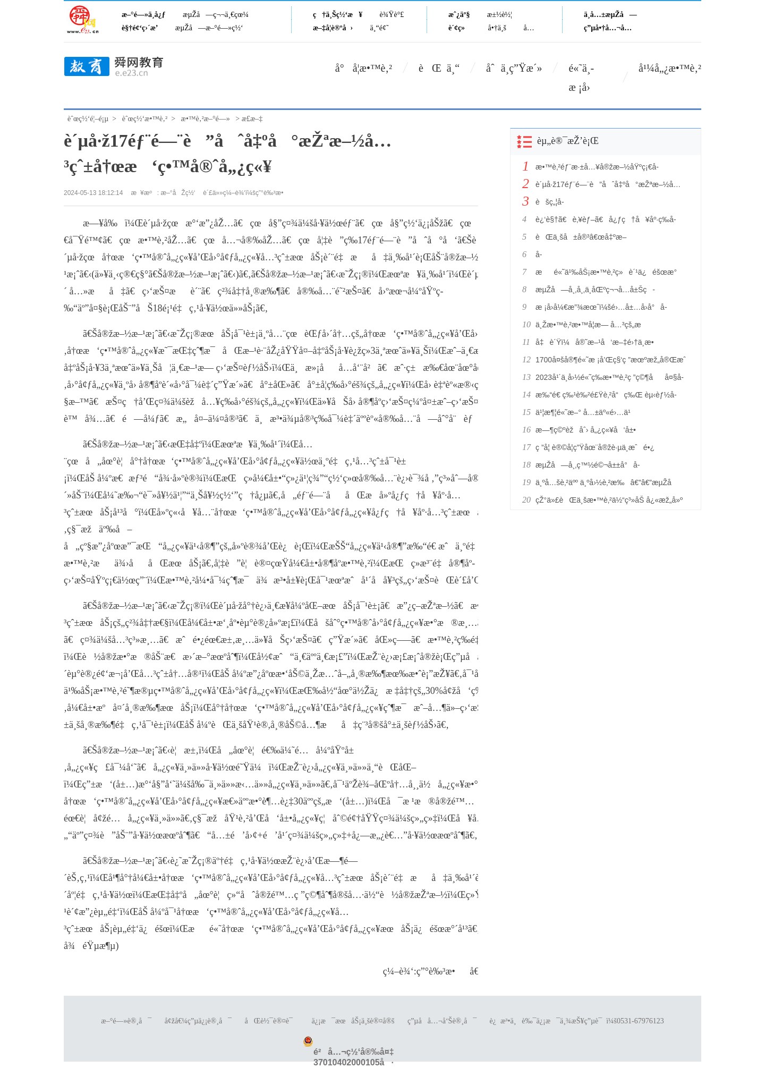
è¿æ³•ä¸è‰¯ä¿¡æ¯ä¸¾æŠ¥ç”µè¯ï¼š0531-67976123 (577, 1021)
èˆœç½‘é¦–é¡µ (87, 119)
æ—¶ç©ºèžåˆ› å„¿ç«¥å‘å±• (586, 430)
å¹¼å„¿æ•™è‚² (670, 68)
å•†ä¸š (497, 28)
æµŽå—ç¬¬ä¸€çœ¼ (216, 15)
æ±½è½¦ (499, 15)
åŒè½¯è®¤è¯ (272, 1021)
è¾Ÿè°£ (392, 15)
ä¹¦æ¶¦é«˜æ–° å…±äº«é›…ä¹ (586, 412)
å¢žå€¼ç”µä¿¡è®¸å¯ (198, 1021)
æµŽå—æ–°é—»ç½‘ (209, 28)
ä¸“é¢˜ (379, 28)
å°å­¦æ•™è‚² (363, 68)
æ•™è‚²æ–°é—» (205, 119)
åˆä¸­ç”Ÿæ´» (514, 68)
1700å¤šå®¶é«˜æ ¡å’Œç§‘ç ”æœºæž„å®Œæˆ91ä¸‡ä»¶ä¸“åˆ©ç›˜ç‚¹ (610, 359)
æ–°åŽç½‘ (178, 193)
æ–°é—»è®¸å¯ (126, 1021)
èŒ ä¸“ (439, 68)
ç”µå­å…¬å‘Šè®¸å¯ (442, 1021)
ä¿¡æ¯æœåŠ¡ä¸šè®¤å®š (352, 1021)
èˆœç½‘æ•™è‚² (144, 119)
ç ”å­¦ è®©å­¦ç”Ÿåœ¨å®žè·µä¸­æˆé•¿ (595, 447)
